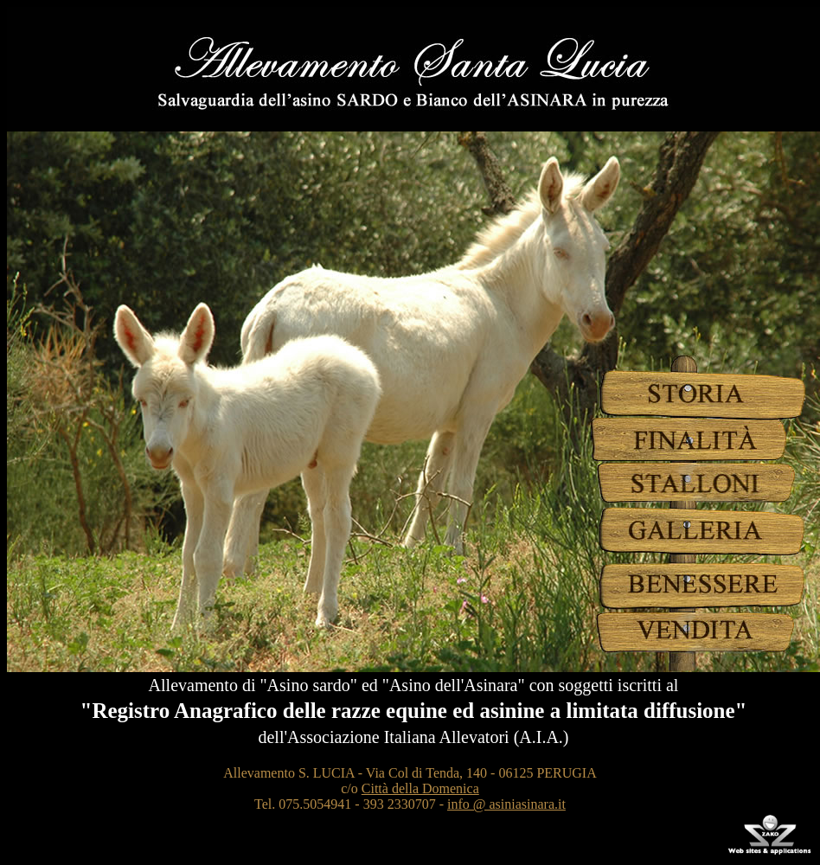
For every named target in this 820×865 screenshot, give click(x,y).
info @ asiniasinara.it (506, 804)
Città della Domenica (420, 788)
